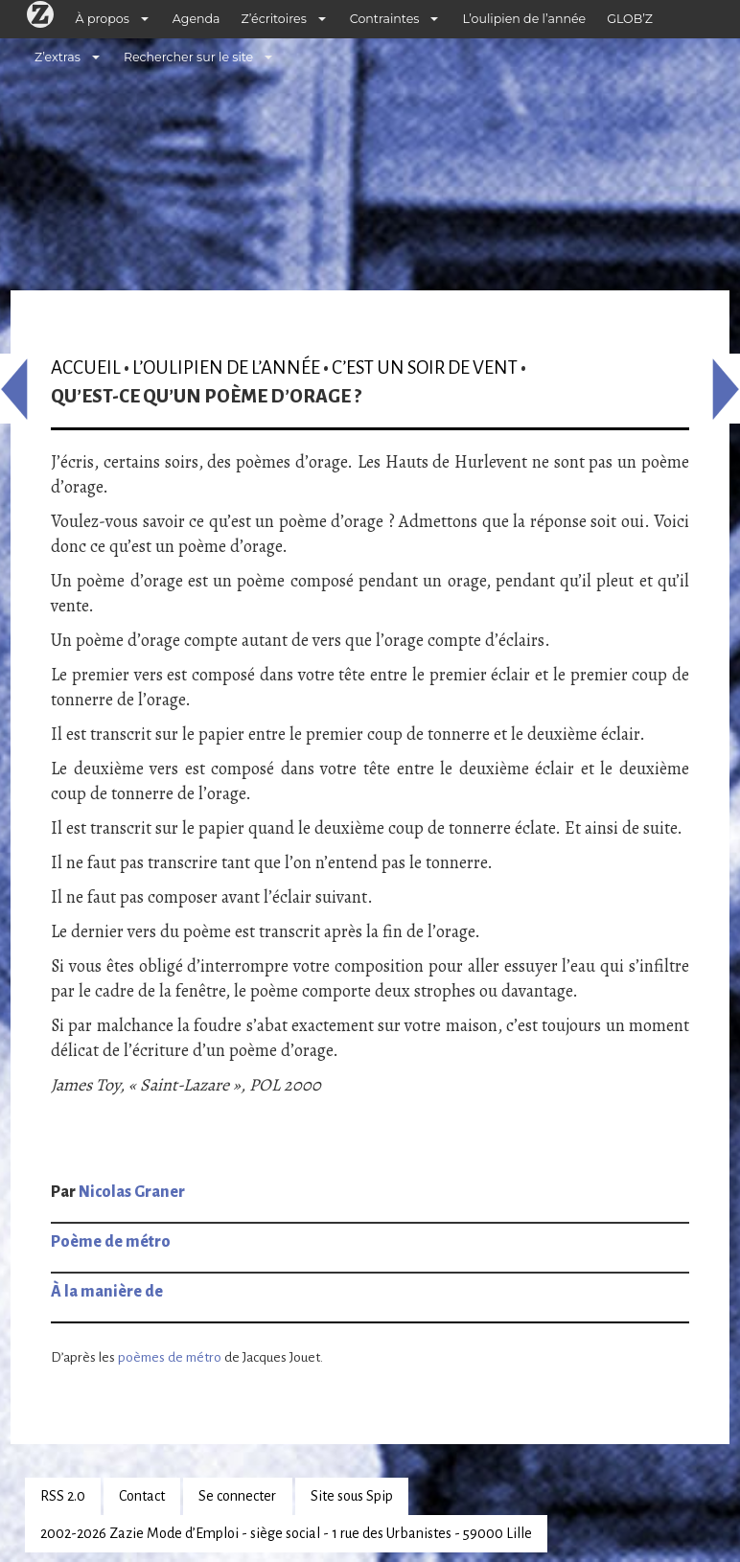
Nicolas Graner (132, 1192)
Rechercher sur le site (188, 57)
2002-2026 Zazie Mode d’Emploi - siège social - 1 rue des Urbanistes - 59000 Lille (286, 1533)
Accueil (86, 367)
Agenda (196, 18)
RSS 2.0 (62, 1496)
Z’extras (58, 57)
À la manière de (107, 1291)
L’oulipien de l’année (524, 18)
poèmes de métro (169, 1357)
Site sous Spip (352, 1496)
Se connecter (237, 1496)
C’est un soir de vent (425, 367)
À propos (102, 18)
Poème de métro (111, 1242)
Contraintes (385, 18)
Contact (142, 1496)
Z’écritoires (274, 18)
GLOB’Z (630, 18)
